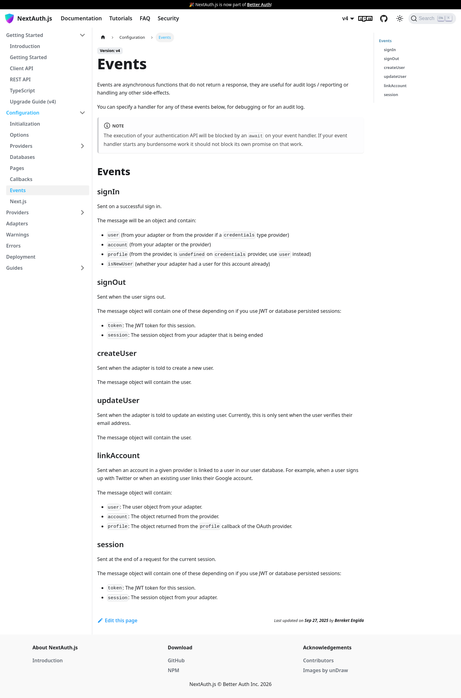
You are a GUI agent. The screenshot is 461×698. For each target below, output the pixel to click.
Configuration (22, 112)
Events (18, 190)
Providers (21, 146)
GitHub (387, 18)
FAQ (145, 18)
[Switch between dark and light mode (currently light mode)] (400, 18)
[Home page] (103, 37)
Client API (21, 68)
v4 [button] (345, 18)
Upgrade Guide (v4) (33, 101)
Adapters (17, 223)
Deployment (20, 256)
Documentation (81, 18)
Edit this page (117, 620)
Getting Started (24, 35)
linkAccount (395, 85)
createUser (394, 67)
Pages (17, 168)
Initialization (25, 123)
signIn (390, 49)
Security (168, 18)
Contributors (318, 660)
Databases (22, 157)
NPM (173, 670)
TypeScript (22, 90)
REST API (20, 79)
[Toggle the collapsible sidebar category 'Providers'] (82, 212)
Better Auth (259, 4)
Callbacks (21, 179)
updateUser (395, 76)
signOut (391, 58)
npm (369, 18)
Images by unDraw (325, 670)
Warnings (17, 234)
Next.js (18, 201)
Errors (13, 245)
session (391, 94)
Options (19, 134)
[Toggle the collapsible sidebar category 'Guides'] (82, 268)
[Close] (453, 4)
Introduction (25, 46)
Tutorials (120, 18)
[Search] (432, 18)
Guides (14, 267)
